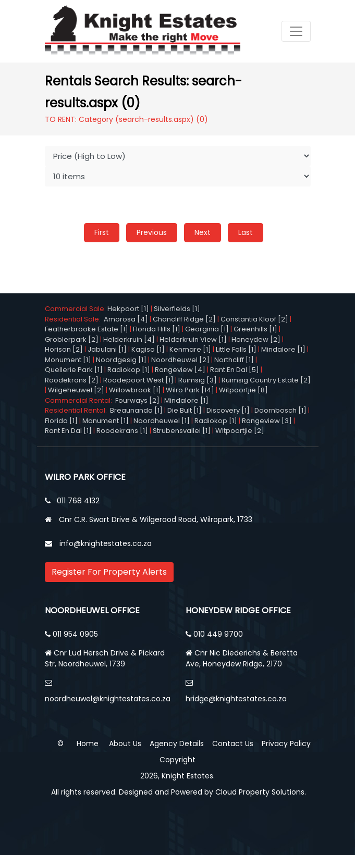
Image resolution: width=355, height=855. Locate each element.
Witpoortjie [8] (243, 390)
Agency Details (177, 743)
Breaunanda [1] (136, 410)
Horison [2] (64, 349)
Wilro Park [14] (190, 390)
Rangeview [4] (180, 370)
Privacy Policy (286, 743)
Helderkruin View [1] (193, 339)
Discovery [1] (228, 410)
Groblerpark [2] (72, 339)
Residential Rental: (77, 410)
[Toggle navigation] (296, 31)
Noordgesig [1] (121, 360)
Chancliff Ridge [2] (184, 319)
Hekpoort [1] (128, 309)
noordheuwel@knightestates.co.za (107, 698)
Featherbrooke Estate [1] (86, 329)
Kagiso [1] (148, 349)
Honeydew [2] (255, 339)
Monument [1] (68, 360)
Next (202, 232)
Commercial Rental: (80, 400)
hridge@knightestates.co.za (236, 698)
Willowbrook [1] (135, 390)
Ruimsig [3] (197, 380)
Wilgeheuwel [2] (76, 390)
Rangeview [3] (267, 421)
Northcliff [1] (234, 360)
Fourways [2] (137, 400)
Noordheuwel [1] (161, 421)
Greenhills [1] (255, 329)
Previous (152, 232)
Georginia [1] (207, 329)
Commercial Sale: (76, 309)
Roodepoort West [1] (138, 380)
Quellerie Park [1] (74, 370)
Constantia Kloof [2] (254, 319)
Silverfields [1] (177, 309)
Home (88, 743)
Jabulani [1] (107, 349)
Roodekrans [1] (122, 431)
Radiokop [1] (128, 370)
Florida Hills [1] (156, 329)
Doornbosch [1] (280, 410)
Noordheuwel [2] (180, 360)
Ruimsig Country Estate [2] (266, 380)
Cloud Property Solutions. (260, 792)
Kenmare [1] (190, 349)
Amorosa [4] (126, 319)
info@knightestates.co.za (105, 543)
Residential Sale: (74, 319)
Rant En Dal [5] (234, 370)
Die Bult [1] (184, 410)
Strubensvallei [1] (182, 431)
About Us (125, 743)
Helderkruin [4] (129, 339)
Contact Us (232, 743)
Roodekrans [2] (72, 380)
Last (245, 232)
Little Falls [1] (236, 349)
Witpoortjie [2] (239, 431)
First (101, 232)
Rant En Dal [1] (68, 431)
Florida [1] (61, 421)
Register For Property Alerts (109, 572)
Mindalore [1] (283, 349)
